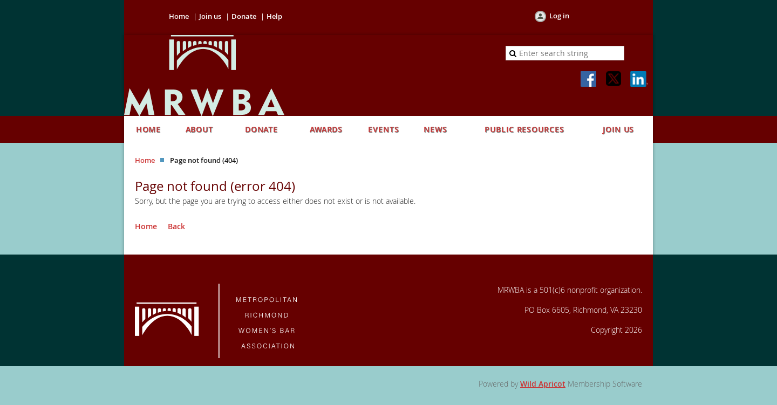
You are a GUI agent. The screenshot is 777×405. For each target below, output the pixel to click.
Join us (210, 16)
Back (176, 226)
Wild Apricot (542, 384)
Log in (559, 15)
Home (179, 16)
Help (274, 16)
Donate (243, 16)
